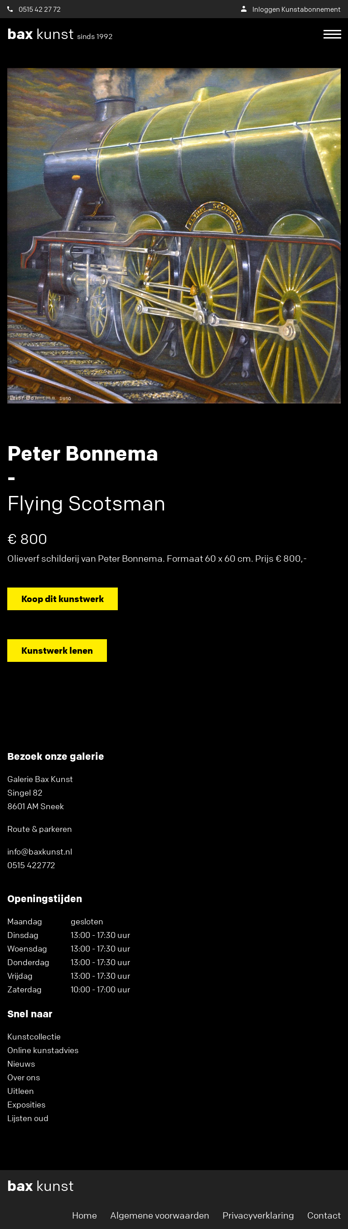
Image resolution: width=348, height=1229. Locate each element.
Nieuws (21, 1064)
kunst (60, 34)
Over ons (23, 1077)
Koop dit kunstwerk (62, 598)
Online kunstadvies (42, 1050)
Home (84, 1215)
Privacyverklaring (258, 1215)
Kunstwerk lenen (57, 650)
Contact (324, 1215)
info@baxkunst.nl (39, 851)
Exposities (26, 1104)
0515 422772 (31, 865)
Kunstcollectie (34, 1036)
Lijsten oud (27, 1118)
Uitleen (20, 1091)
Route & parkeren (39, 829)
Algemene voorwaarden (159, 1215)
